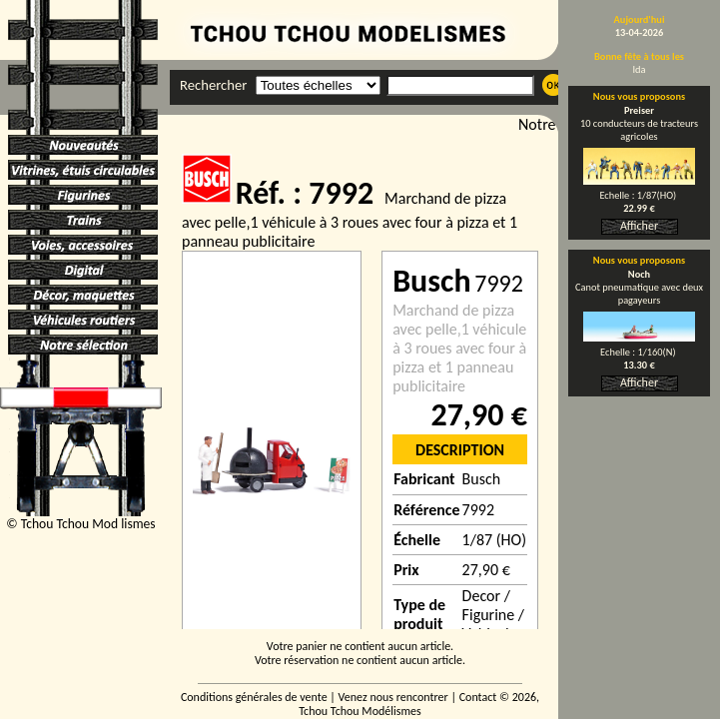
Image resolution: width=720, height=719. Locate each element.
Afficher (639, 226)
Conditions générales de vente (254, 697)
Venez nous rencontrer (393, 697)
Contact (478, 697)
